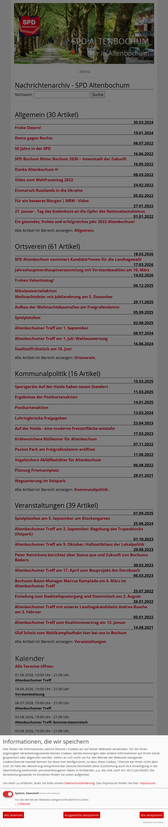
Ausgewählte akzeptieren (82, 815)
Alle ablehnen (13, 815)
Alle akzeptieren (152, 815)
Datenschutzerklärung (79, 783)
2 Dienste (22, 804)
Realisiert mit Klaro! (153, 822)
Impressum (147, 783)
